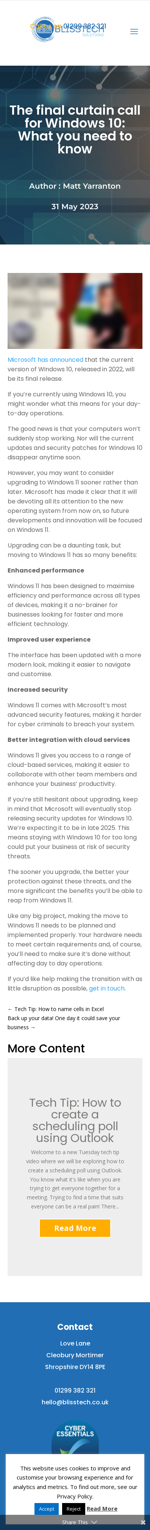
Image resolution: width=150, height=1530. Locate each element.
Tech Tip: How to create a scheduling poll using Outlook (75, 1121)
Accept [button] (46, 1508)
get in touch (107, 988)
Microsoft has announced (45, 359)
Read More (75, 1228)
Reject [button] (74, 1508)
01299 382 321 (68, 26)
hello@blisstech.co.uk (75, 1402)
